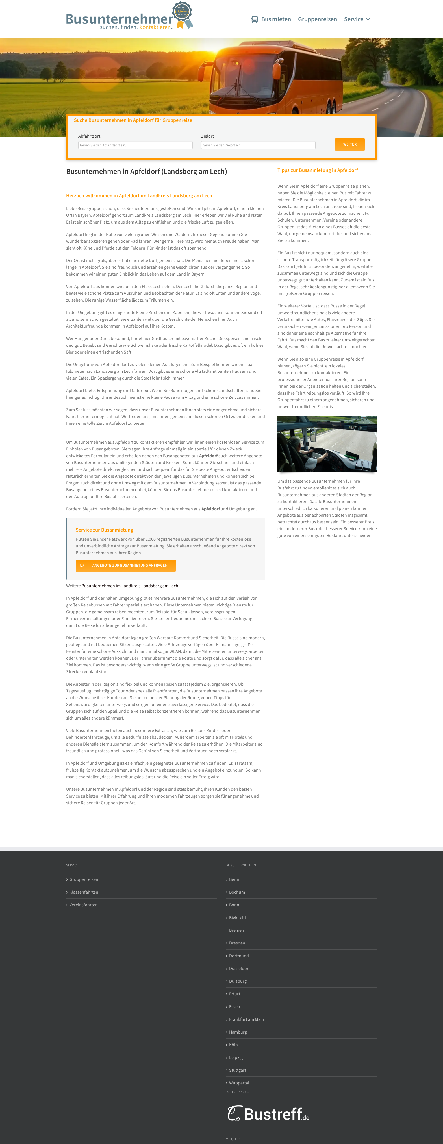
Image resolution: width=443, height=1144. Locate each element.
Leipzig (236, 1057)
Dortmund (239, 956)
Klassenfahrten (84, 892)
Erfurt (234, 994)
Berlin (234, 879)
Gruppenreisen (84, 879)
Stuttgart (237, 1070)
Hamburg (238, 1032)
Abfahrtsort (89, 136)
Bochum (237, 892)
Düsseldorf (239, 968)
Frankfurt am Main (246, 1019)
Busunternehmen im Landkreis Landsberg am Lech (130, 586)
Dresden (237, 943)
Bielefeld (237, 918)
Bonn (234, 905)
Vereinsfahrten (84, 905)
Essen (234, 1007)
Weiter (350, 144)
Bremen (236, 930)
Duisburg (238, 981)
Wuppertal (239, 1083)
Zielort (207, 136)
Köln (233, 1045)
